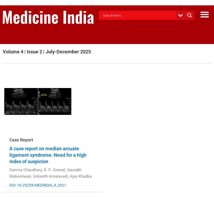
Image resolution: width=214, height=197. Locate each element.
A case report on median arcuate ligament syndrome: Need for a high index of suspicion (47, 155)
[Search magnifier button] (189, 15)
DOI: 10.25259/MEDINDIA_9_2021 (37, 185)
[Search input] (139, 15)
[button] (204, 14)
